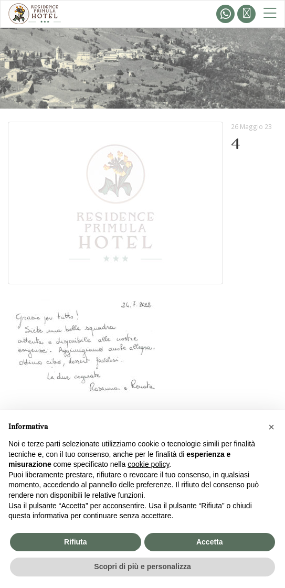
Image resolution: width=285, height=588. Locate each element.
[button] (271, 427)
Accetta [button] (209, 542)
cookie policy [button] (148, 464)
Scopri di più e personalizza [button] (142, 566)
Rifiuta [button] (75, 542)
